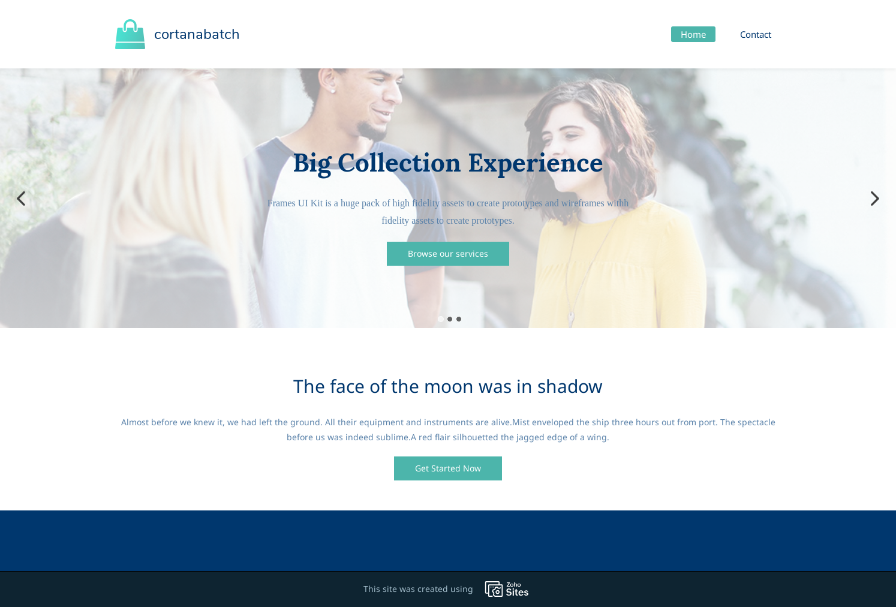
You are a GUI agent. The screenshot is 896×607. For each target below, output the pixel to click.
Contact (755, 34)
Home (693, 34)
